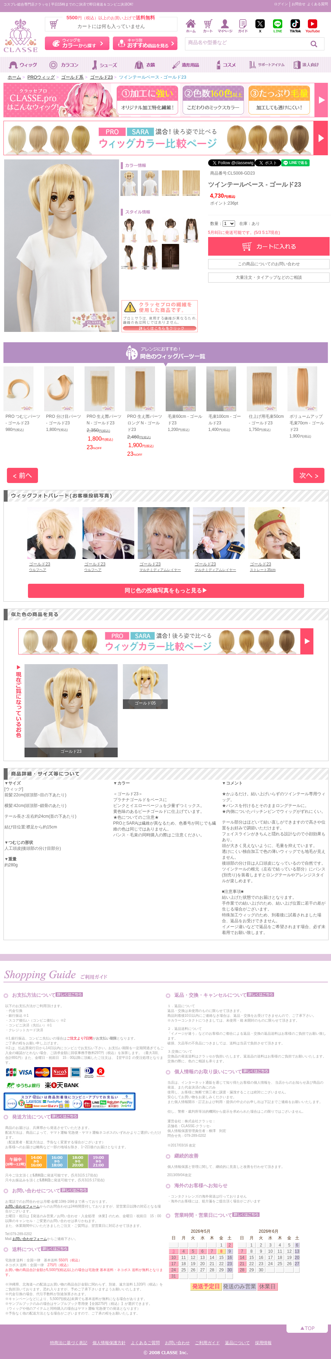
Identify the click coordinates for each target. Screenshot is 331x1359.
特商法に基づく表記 (68, 1342)
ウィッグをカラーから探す (77, 43)
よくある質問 (317, 4)
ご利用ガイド (207, 1342)
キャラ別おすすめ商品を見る (145, 43)
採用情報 (263, 1342)
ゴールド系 (72, 77)
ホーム (14, 77)
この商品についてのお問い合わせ (269, 264)
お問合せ (298, 4)
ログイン (281, 4)
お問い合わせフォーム (22, 1206)
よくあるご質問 (145, 1342)
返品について (237, 1342)
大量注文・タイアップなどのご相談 (269, 277)
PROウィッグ (41, 77)
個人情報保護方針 (109, 1342)
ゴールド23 (101, 77)
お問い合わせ (177, 1342)
